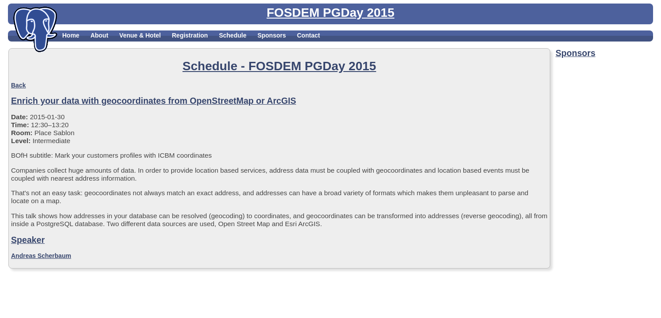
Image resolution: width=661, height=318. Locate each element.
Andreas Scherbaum (41, 255)
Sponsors (271, 35)
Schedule (232, 35)
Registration (190, 35)
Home (70, 35)
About (99, 35)
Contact (308, 35)
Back (18, 85)
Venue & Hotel (140, 35)
